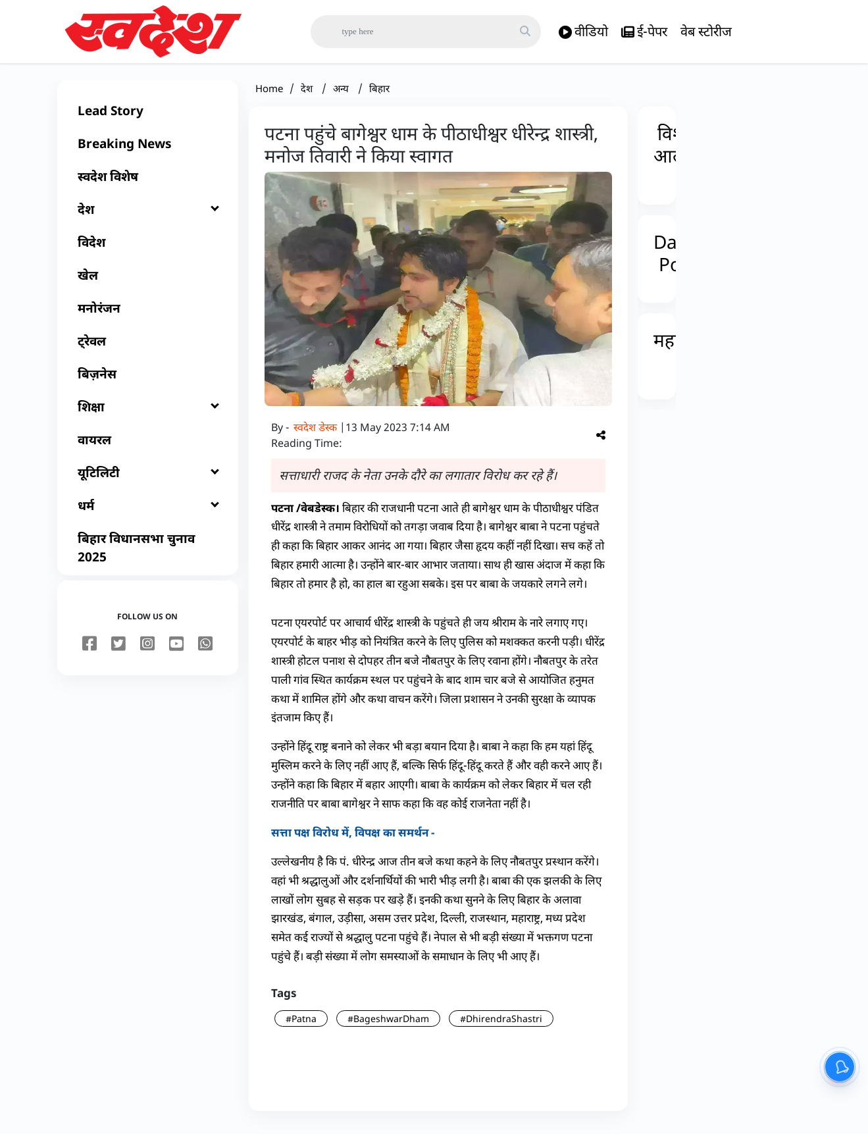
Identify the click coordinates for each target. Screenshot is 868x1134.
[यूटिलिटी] (147, 477)
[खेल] (147, 280)
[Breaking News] (147, 148)
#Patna (301, 1024)
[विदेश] (147, 247)
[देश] (147, 214)
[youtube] (176, 649)
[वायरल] (147, 444)
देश (308, 93)
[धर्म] (147, 510)
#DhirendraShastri (501, 1024)
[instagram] (147, 649)
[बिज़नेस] (147, 379)
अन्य (342, 93)
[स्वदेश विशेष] (147, 181)
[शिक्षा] (147, 412)
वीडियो (583, 31)
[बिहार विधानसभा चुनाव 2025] (147, 553)
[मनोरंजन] (147, 313)
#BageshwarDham (388, 1024)
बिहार (379, 93)
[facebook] (89, 649)
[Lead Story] (147, 115)
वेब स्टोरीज (706, 31)
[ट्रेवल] (147, 346)
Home (269, 93)
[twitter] (118, 649)
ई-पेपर (644, 31)
